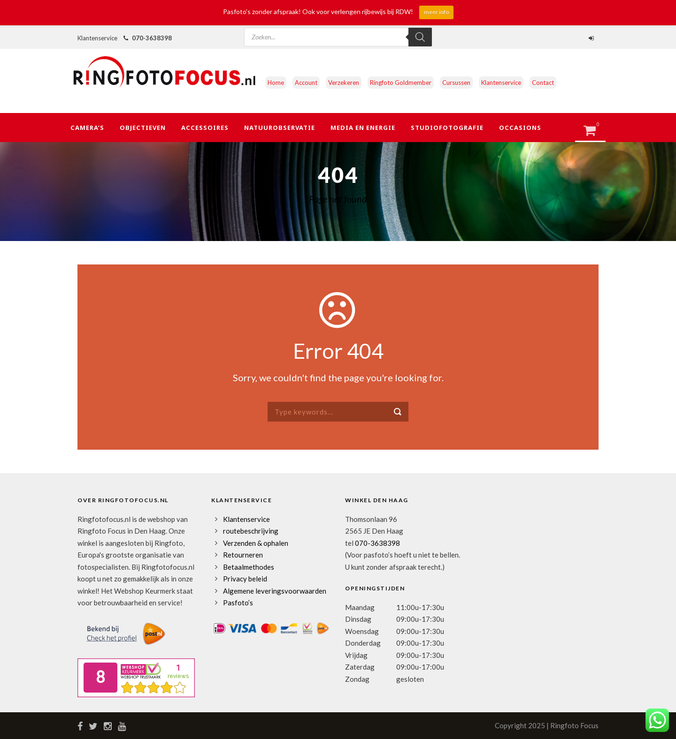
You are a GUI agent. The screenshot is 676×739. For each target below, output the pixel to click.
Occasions (520, 127)
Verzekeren (343, 82)
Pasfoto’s (238, 602)
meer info (436, 11)
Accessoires (205, 127)
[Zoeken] (420, 37)
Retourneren (243, 554)
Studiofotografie (447, 127)
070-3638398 (152, 38)
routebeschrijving (250, 531)
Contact (543, 82)
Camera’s (87, 127)
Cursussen (456, 82)
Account (306, 82)
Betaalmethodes (248, 567)
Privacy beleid (245, 578)
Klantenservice (501, 82)
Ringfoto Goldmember (400, 82)
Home (276, 82)
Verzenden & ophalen (255, 543)
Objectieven (143, 127)
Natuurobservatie (279, 127)
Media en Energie (362, 127)
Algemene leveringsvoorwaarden (274, 591)
